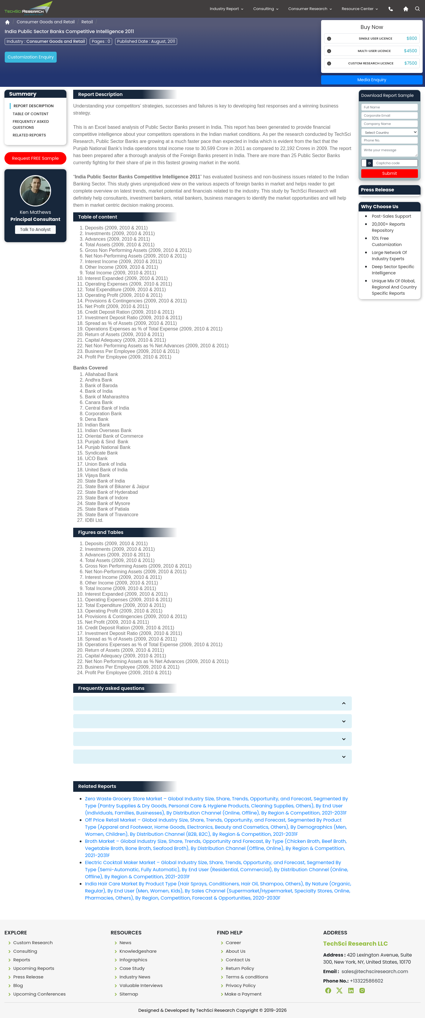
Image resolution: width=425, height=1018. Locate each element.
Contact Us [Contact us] (234, 960)
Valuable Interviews (138, 985)
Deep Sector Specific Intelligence (393, 270)
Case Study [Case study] (129, 968)
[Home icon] (404, 8)
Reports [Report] (18, 960)
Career (230, 942)
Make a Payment (240, 994)
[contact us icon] (389, 8)
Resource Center (360, 9)
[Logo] (28, 8)
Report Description (34, 106)
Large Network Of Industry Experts (389, 256)
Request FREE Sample (35, 158)
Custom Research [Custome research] (30, 942)
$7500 (410, 63)
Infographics (130, 960)
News (122, 942)
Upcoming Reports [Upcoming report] (30, 968)
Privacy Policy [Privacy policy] (237, 985)
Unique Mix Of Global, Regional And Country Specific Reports (394, 287)
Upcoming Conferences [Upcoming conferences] (36, 994)
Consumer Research (310, 9)
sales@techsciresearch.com (374, 971)
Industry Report (227, 9)
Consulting (266, 9)
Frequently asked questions (31, 124)
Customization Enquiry (31, 57)
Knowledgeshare (135, 951)
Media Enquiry (371, 80)
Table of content (30, 114)
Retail (87, 22)
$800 (412, 38)
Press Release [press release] (25, 977)
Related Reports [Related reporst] (29, 135)
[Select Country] (389, 132)
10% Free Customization (387, 241)
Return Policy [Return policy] (236, 968)
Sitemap (125, 994)
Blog (15, 985)
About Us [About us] (232, 951)
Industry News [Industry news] (131, 977)
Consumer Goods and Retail (46, 22)
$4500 (410, 51)
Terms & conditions (243, 977)
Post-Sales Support (391, 216)
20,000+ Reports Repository (388, 227)
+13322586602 (366, 981)
